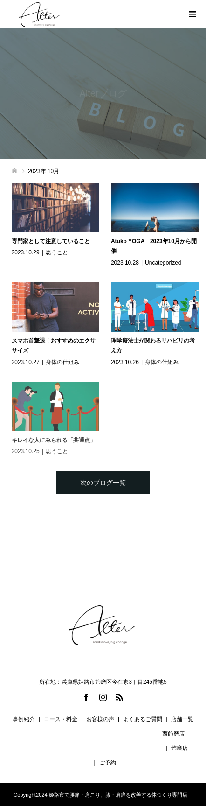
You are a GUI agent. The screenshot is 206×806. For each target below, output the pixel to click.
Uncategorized (163, 262)
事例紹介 (24, 719)
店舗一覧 (182, 719)
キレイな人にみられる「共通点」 (54, 440)
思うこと (57, 252)
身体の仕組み (62, 362)
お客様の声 (100, 719)
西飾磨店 (173, 733)
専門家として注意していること (51, 241)
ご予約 (107, 762)
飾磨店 (179, 748)
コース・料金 (60, 719)
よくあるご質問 (142, 719)
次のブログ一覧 (103, 482)
